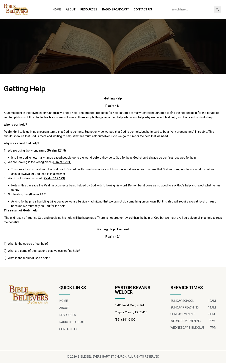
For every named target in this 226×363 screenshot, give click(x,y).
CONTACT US (143, 9)
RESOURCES (88, 9)
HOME (57, 9)
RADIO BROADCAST (115, 9)
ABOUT (71, 9)
